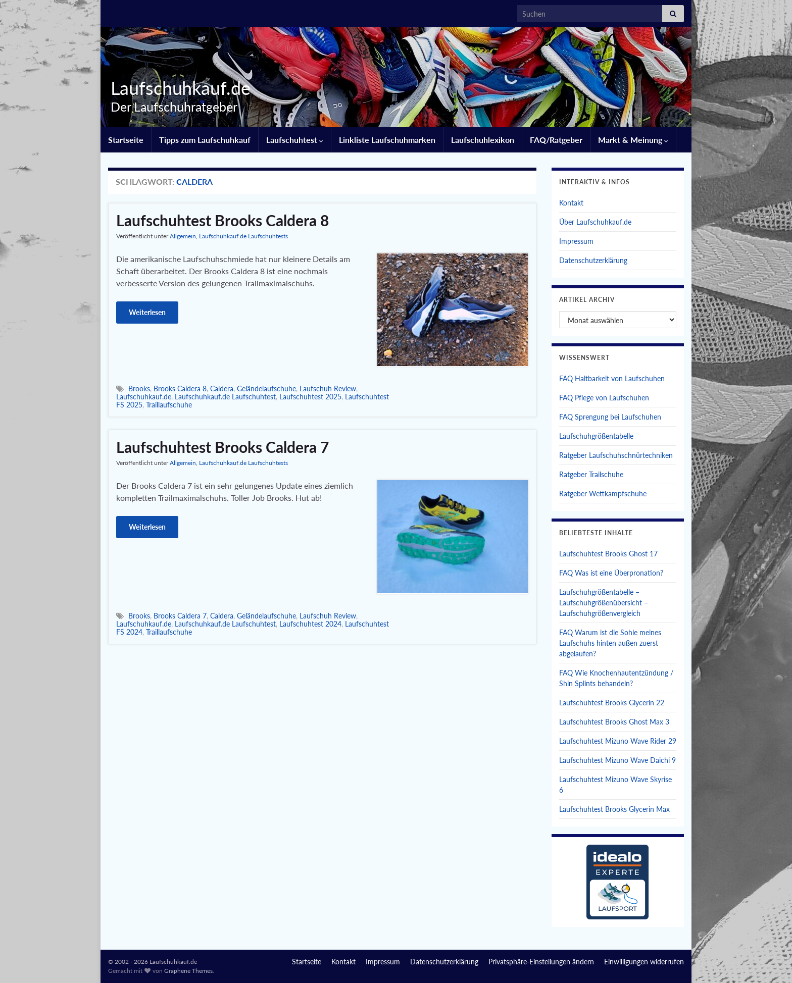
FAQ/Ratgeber (556, 139)
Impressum (576, 241)
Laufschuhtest (294, 139)
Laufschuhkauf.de (177, 88)
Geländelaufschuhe (266, 388)
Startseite (125, 139)
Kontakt (571, 202)
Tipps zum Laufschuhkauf (205, 139)
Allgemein (183, 236)
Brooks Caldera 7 (180, 615)
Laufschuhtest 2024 (310, 623)
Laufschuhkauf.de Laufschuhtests (243, 236)
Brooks (139, 388)
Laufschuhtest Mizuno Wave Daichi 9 (617, 760)
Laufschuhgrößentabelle (596, 436)
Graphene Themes (188, 970)
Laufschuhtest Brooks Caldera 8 (222, 220)
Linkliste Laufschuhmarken (387, 139)
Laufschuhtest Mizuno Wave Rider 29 (617, 741)
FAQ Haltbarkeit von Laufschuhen (612, 378)
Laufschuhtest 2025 (310, 396)
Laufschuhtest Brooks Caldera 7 (222, 447)
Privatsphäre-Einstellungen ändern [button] (541, 961)
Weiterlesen (147, 312)
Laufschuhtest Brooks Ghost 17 (608, 553)
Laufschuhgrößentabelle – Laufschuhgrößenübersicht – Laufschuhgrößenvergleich (603, 602)
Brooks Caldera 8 (180, 388)
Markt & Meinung (633, 139)
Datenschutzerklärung (593, 260)
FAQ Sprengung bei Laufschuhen (610, 416)
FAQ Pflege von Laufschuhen (604, 397)
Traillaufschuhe (169, 404)
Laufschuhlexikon (482, 139)
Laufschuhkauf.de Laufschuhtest (225, 396)
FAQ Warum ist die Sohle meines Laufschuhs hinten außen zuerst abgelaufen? (610, 643)
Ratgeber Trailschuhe (591, 474)
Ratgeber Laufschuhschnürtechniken (616, 455)
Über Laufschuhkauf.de (595, 222)
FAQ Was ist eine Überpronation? (611, 572)
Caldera (221, 388)
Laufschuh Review (328, 388)
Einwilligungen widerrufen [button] (644, 961)
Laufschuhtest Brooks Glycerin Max (614, 809)
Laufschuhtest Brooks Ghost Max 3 (614, 721)
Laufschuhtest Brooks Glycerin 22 (611, 702)
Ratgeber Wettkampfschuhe (603, 493)
